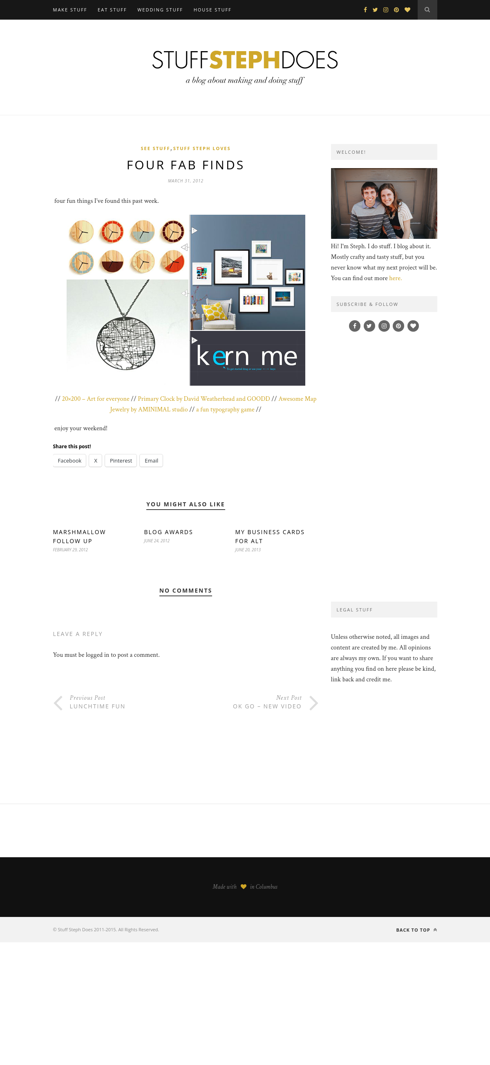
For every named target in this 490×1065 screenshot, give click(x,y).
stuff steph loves (202, 148)
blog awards (168, 532)
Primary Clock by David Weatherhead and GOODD (204, 399)
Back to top (416, 930)
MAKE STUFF (70, 10)
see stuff (155, 148)
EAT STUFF (112, 10)
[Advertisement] (384, 466)
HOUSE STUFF (213, 10)
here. (395, 278)
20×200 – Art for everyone (95, 399)
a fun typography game (225, 409)
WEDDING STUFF (160, 10)
